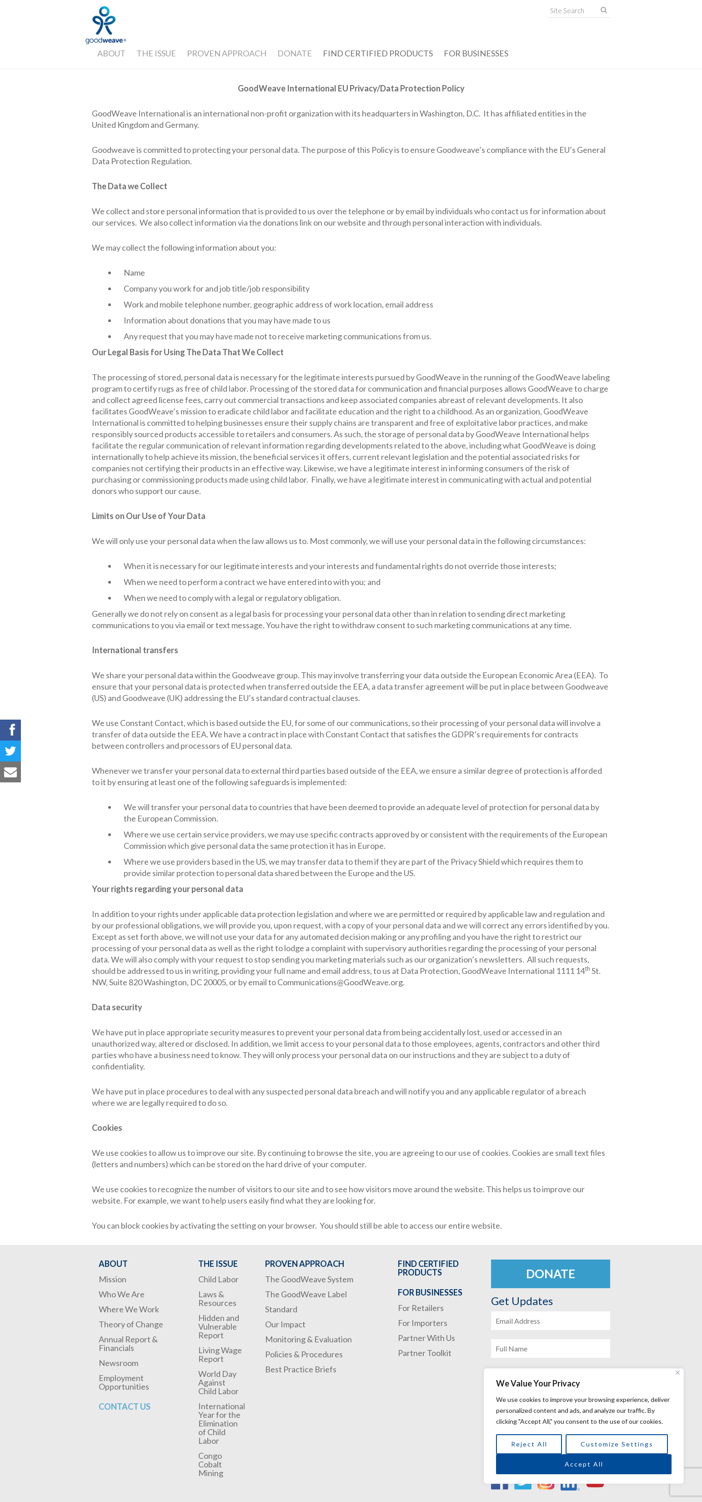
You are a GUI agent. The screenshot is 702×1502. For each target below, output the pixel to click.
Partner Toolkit (424, 1353)
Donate (294, 53)
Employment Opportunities (124, 1382)
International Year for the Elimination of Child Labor (221, 1423)
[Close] (678, 1373)
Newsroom (118, 1363)
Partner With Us (426, 1338)
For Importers (422, 1323)
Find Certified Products (378, 53)
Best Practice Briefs (300, 1369)
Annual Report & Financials (128, 1343)
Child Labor (218, 1279)
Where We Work (129, 1309)
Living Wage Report (220, 1354)
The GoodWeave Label (306, 1294)
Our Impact (285, 1324)
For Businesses (476, 53)
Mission (112, 1279)
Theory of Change (131, 1324)
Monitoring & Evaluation (308, 1339)
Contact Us (124, 1406)
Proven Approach (226, 53)
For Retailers (421, 1308)
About (111, 53)
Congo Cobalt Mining (210, 1464)
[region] (584, 1426)
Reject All (529, 1444)
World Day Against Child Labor (218, 1382)
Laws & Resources (217, 1298)
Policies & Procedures (304, 1354)
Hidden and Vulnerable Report (218, 1326)
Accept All (584, 1464)
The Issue (156, 53)
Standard (281, 1309)
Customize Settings (617, 1444)
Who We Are (122, 1294)
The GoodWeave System (309, 1279)
